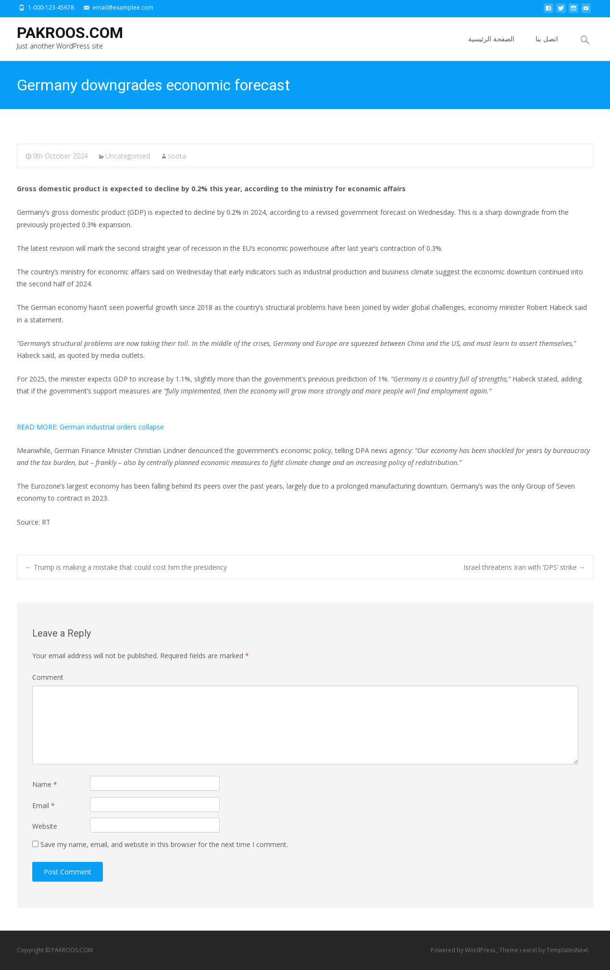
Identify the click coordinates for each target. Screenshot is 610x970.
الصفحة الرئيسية (491, 47)
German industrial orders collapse (90, 426)
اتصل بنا (546, 47)
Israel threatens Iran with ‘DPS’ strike (524, 567)
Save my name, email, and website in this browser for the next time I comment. (164, 844)
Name (44, 784)
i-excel (529, 950)
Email (43, 805)
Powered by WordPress (464, 950)
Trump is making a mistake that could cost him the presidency (126, 567)
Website (44, 826)
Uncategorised (127, 155)
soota (177, 155)
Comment (47, 677)
